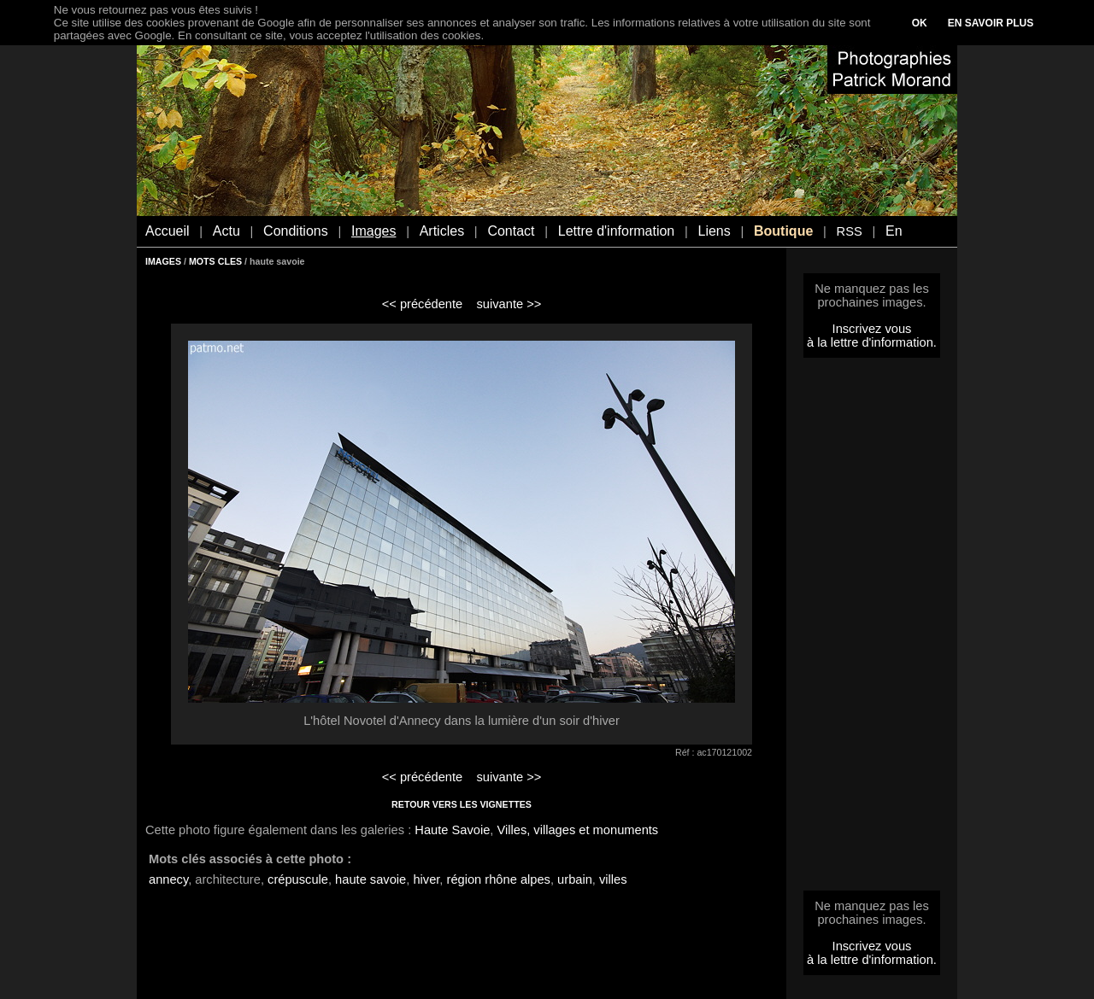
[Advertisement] (871, 629)
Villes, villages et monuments (577, 830)
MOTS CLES (215, 261)
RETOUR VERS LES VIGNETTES (461, 804)
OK (919, 23)
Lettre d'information (616, 231)
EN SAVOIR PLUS (990, 23)
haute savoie (370, 879)
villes (613, 879)
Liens (713, 231)
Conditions (295, 231)
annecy (168, 879)
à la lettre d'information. (872, 342)
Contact (510, 231)
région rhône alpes (498, 879)
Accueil (167, 231)
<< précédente (422, 304)
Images (373, 231)
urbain (574, 879)
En (894, 231)
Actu (226, 231)
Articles (442, 231)
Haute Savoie (452, 830)
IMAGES (163, 261)
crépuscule (298, 879)
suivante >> (509, 304)
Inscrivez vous (872, 329)
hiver (426, 879)
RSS (849, 231)
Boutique (783, 231)
